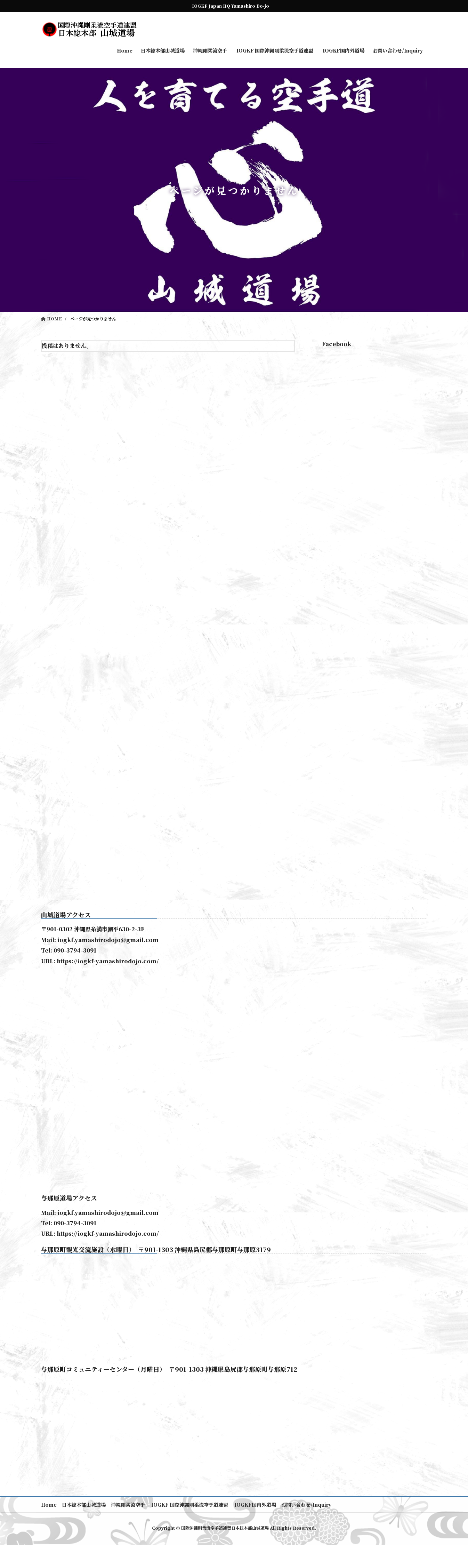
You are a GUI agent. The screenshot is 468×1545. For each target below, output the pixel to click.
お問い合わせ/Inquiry (306, 1504)
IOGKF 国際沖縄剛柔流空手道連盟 (189, 1504)
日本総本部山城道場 (84, 1504)
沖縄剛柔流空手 (128, 1504)
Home (49, 1504)
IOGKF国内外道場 (254, 1504)
